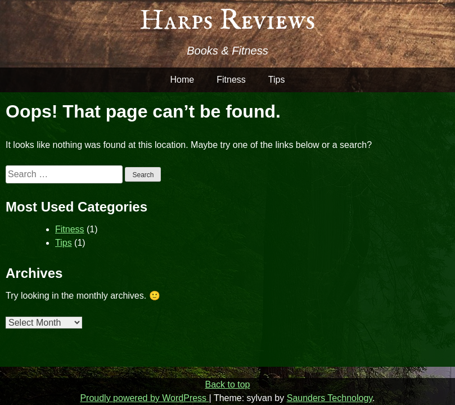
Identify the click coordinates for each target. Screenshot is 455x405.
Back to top (227, 384)
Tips (276, 79)
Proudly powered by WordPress (144, 398)
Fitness (231, 79)
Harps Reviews (227, 21)
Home (182, 79)
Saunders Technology (329, 398)
